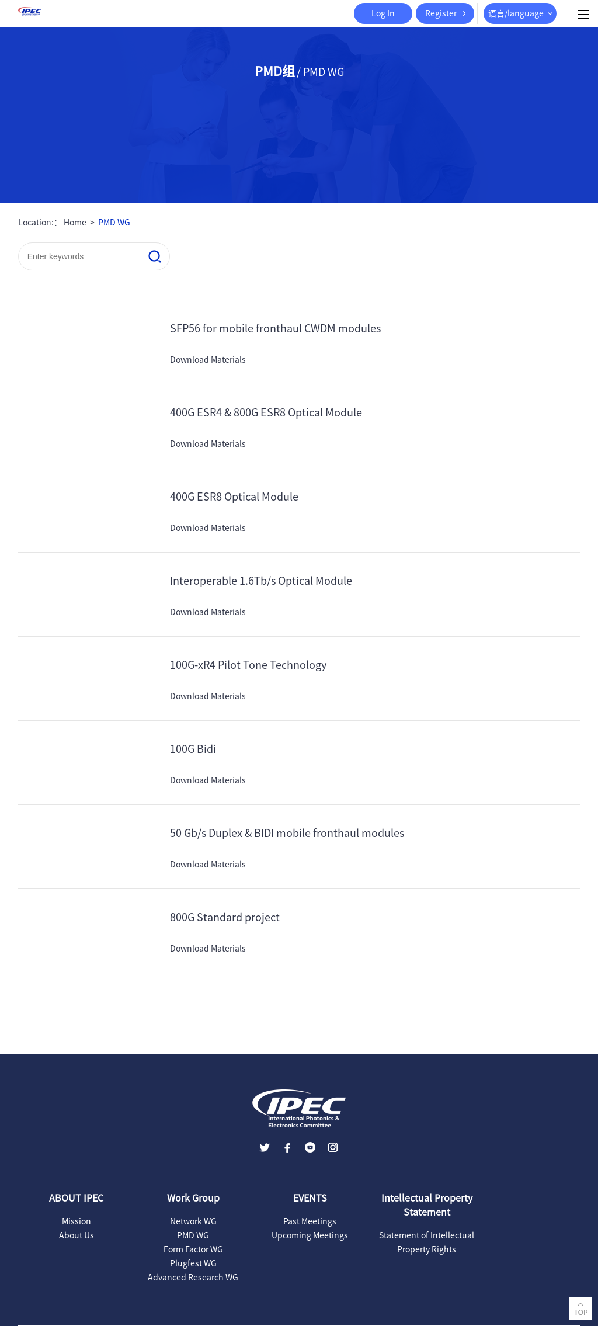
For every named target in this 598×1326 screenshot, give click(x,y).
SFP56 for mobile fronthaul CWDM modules (275, 328)
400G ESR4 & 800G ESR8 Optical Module (266, 412)
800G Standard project (225, 917)
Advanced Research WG (193, 1277)
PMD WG (114, 222)
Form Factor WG (193, 1249)
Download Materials (208, 360)
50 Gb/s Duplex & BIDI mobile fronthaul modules (287, 833)
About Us (76, 1235)
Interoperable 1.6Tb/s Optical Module (261, 580)
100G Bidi (193, 749)
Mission (76, 1221)
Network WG (193, 1221)
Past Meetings (309, 1221)
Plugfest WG (193, 1263)
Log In (383, 13)
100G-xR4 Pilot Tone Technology (248, 664)
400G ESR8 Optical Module (234, 496)
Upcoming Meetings (310, 1235)
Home (75, 222)
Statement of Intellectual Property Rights (426, 1242)
